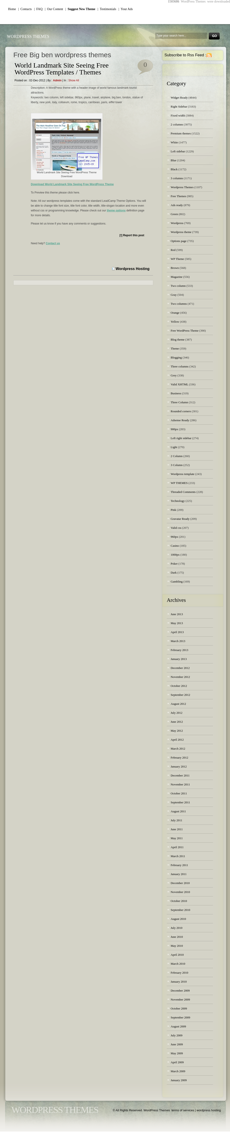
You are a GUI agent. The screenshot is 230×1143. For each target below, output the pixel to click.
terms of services (183, 1110)
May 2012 (177, 730)
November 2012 (180, 677)
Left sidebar (178, 151)
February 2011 (179, 865)
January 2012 (179, 766)
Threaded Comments (183, 492)
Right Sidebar (179, 106)
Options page (179, 241)
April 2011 (177, 847)
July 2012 (176, 712)
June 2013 (177, 614)
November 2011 (180, 784)
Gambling (177, 581)
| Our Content (54, 9)
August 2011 (178, 811)
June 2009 (177, 1044)
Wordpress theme (181, 232)
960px (174, 536)
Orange (175, 312)
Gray (174, 294)
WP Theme (177, 259)
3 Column (177, 465)
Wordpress (177, 223)
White (174, 142)
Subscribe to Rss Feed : (185, 55)
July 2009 (176, 1035)
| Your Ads (125, 9)
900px (174, 429)
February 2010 (179, 972)
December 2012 (180, 668)
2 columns (177, 124)
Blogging (176, 357)
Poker (174, 563)
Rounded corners (181, 411)
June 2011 (177, 829)
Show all (73, 80)
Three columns (180, 366)
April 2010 (177, 954)
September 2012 (180, 695)
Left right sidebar (181, 438)
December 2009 (180, 990)
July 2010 (176, 928)
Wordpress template (182, 474)
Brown (175, 268)
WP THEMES (179, 483)
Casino (175, 545)
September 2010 (180, 910)
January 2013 (179, 659)
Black (174, 169)
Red (173, 250)
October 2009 (179, 1008)
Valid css (176, 527)
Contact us (53, 243)
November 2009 (180, 999)
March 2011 (178, 856)
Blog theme (177, 339)
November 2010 (180, 892)
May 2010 (177, 945)
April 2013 (177, 632)
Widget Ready (179, 97)
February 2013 (179, 650)
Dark (174, 572)
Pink (173, 510)
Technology (178, 501)
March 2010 (178, 963)
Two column (178, 285)
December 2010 (180, 883)
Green (174, 214)
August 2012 (178, 703)
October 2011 (179, 793)
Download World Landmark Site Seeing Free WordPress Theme (72, 184)
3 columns (177, 178)
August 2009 (178, 1026)
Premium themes (181, 133)
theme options (116, 210)
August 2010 (178, 919)
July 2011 (176, 820)
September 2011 (180, 802)
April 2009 (177, 1062)
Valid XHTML (179, 384)
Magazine (176, 277)
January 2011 (179, 874)
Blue (173, 160)
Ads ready (177, 205)
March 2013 (178, 641)
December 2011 (180, 775)
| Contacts (25, 9)
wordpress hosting (209, 1110)
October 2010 (179, 901)
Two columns (179, 303)
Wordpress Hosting (133, 269)
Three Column (179, 402)
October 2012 (179, 686)
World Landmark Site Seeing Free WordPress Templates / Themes (61, 68)
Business (176, 393)
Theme (175, 348)
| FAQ (38, 9)
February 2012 (179, 757)
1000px (175, 554)
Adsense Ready (180, 420)
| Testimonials (107, 9)
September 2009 (180, 1017)
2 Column (177, 456)
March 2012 (178, 748)
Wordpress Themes (182, 187)
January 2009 (179, 1080)
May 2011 (177, 838)
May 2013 (177, 623)
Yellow (175, 321)
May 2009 (177, 1053)
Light (174, 447)
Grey (174, 375)
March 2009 (178, 1071)
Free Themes (178, 196)
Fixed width (178, 115)
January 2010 (179, 981)
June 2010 (177, 936)
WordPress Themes (28, 36)
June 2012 (177, 721)
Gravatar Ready (180, 518)
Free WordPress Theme (184, 330)
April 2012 (177, 739)
